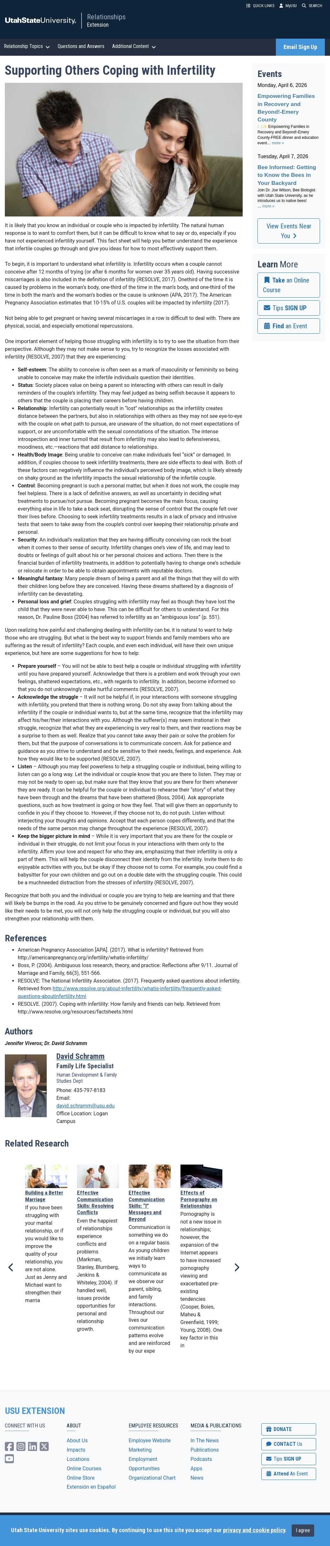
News (196, 1478)
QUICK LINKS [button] (260, 5)
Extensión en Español (91, 1487)
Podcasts (201, 1459)
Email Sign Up (300, 47)
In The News (204, 1440)
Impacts (76, 1450)
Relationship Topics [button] (27, 46)
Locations (78, 1459)
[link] (288, 285)
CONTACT (284, 1444)
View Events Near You (289, 231)
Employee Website (150, 1440)
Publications (204, 1450)
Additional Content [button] (134, 46)
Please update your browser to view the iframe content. (288, 149)
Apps (196, 1468)
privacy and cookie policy (254, 1530)
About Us (77, 1440)
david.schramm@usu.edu (85, 1106)
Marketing (140, 1450)
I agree (303, 1530)
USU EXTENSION (35, 1411)
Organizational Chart (152, 1478)
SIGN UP (283, 1459)
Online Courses (84, 1468)
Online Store (80, 1478)
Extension (98, 25)
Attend (286, 1474)
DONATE (278, 1429)
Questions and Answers (81, 46)
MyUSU (288, 5)
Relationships (106, 17)
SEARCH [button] (312, 5)
